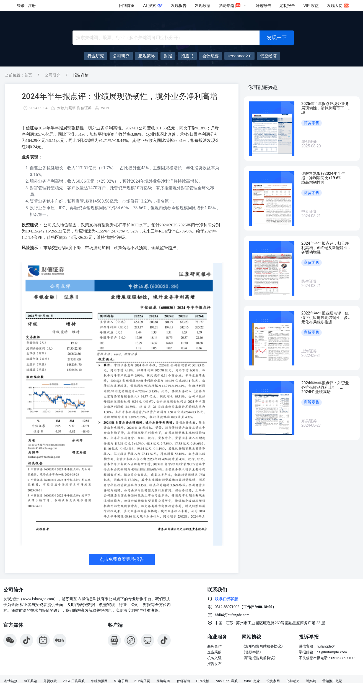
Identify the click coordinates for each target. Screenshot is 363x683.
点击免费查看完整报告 (122, 559)
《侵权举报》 (252, 652)
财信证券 (84, 108)
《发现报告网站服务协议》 (263, 646)
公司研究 (52, 75)
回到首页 (126, 5)
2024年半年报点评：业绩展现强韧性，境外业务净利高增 (119, 96)
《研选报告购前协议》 (260, 658)
